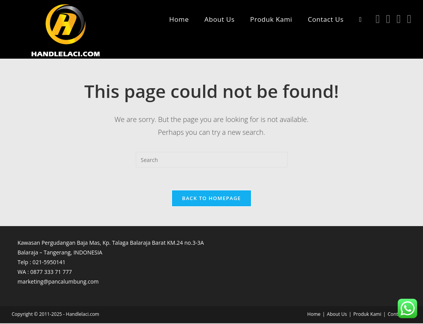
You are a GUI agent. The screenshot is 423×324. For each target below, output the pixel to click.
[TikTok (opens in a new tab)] (409, 19)
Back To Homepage (211, 198)
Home (314, 315)
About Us (337, 315)
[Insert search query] (212, 159)
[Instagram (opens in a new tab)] (388, 19)
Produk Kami (367, 315)
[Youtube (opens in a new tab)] (398, 19)
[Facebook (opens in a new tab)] (377, 19)
